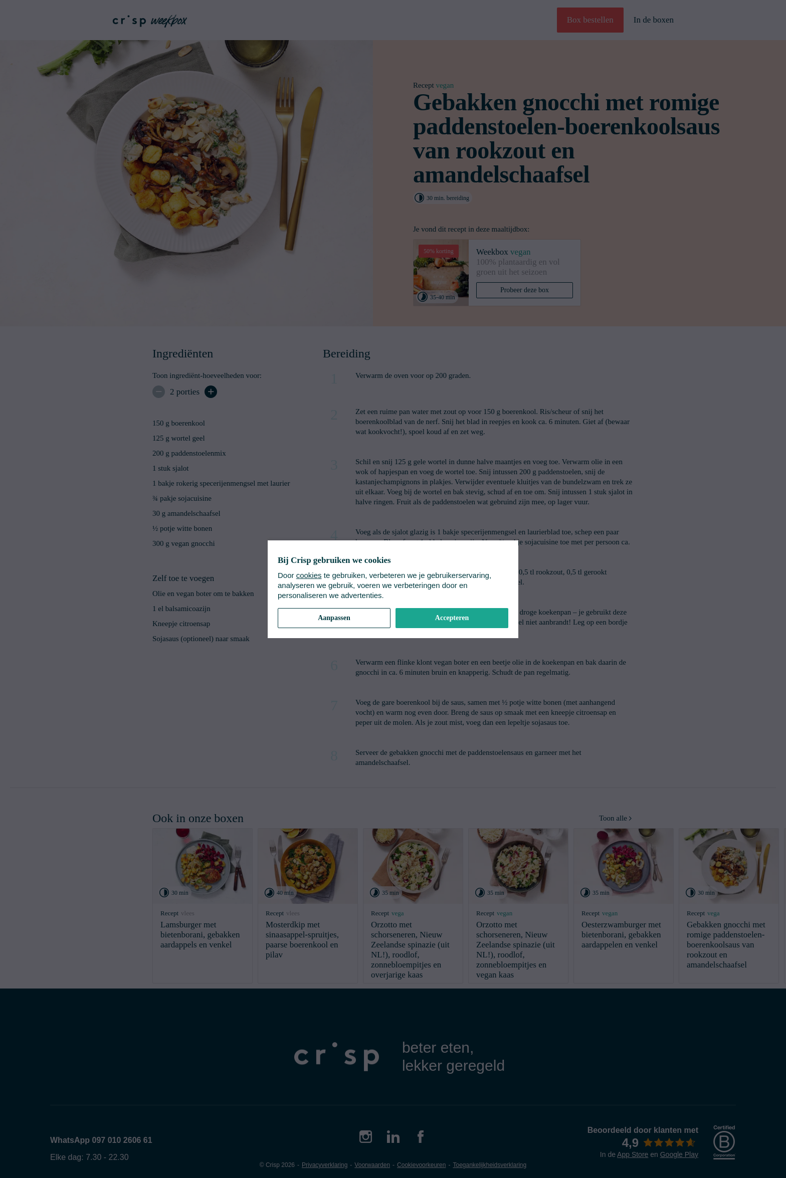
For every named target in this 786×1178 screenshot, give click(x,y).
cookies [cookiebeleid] (309, 575)
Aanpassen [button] (334, 618)
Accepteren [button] (452, 618)
